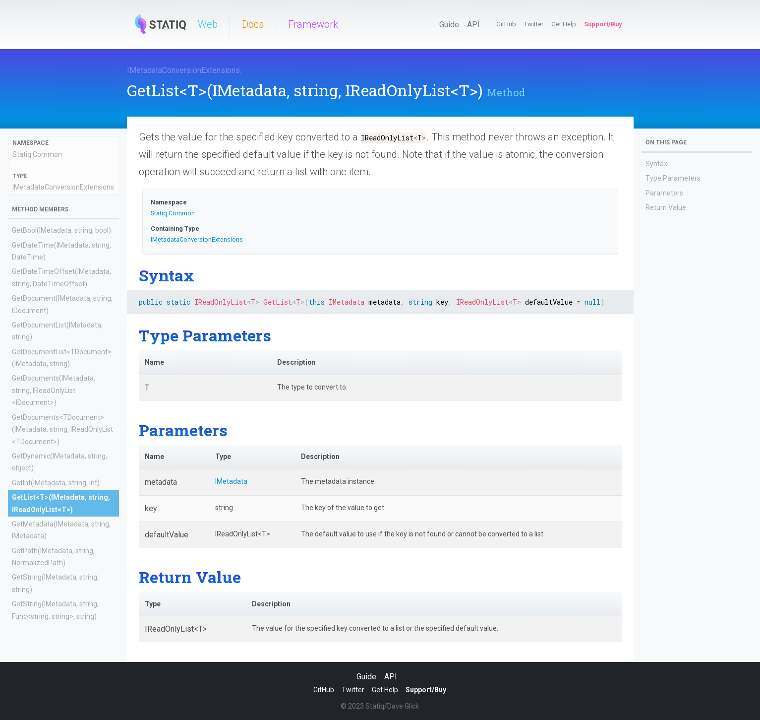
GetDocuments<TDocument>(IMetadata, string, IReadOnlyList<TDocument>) (62, 429)
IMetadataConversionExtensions (183, 70)
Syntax (656, 164)
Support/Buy (603, 24)
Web (208, 24)
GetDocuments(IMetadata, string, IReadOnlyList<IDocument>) (53, 390)
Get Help (563, 24)
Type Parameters (673, 178)
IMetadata (231, 481)
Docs (253, 24)
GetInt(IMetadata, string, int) (56, 483)
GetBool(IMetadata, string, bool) (61, 230)
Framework (313, 24)
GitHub (506, 24)
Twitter (533, 24)
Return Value (665, 207)
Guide (449, 24)
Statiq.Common (37, 154)
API (473, 24)
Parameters (664, 193)
